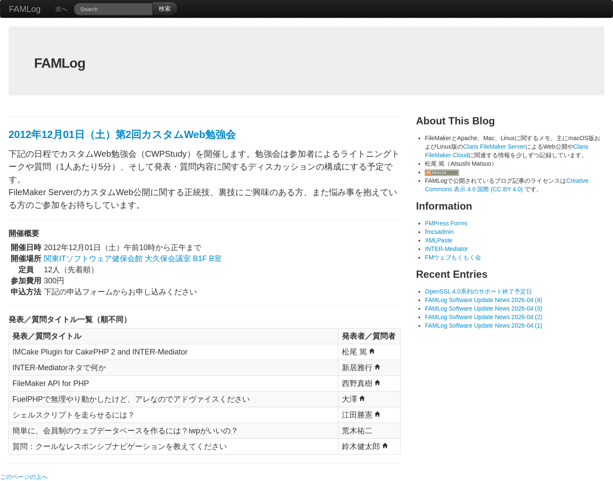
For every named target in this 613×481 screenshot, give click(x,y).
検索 (165, 8)
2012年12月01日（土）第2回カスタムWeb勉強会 (122, 134)
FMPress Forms (446, 223)
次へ (61, 9)
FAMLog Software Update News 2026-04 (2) (483, 317)
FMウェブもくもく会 (453, 257)
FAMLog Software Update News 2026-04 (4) (483, 300)
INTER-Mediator (446, 248)
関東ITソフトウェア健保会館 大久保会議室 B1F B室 (133, 258)
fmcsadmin (439, 231)
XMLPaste (439, 240)
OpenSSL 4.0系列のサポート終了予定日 (478, 291)
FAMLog (24, 9)
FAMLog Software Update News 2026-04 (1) (483, 325)
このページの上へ (24, 476)
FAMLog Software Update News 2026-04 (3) (483, 308)
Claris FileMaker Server (494, 146)
